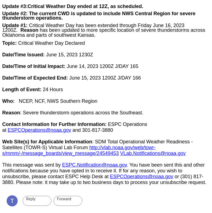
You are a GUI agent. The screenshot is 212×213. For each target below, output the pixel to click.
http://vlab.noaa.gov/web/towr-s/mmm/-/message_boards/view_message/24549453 (79, 150)
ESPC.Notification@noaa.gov (94, 165)
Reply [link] (31, 199)
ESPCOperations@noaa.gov (39, 130)
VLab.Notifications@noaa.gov (153, 153)
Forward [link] (64, 199)
